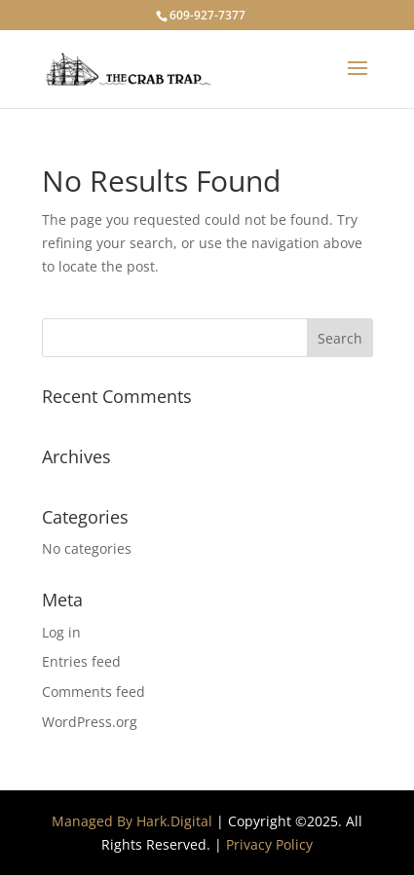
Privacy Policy (269, 844)
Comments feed (93, 691)
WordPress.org (89, 721)
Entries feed (81, 661)
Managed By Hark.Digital (132, 821)
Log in (61, 632)
